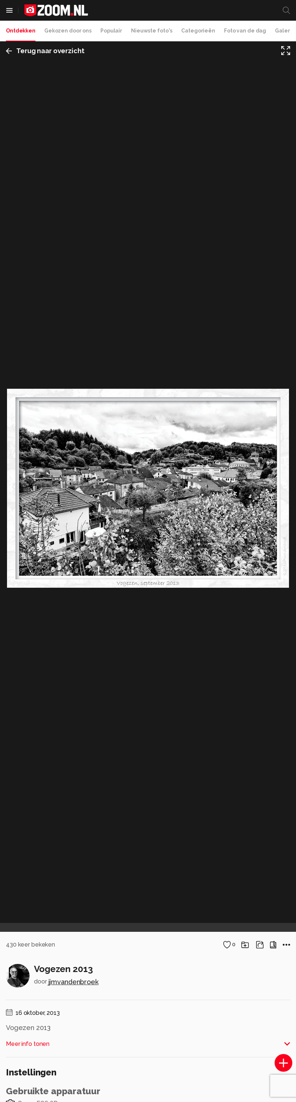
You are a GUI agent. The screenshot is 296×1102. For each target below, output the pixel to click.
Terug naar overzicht (45, 51)
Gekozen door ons (68, 31)
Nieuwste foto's (151, 31)
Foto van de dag (245, 31)
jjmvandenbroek (73, 982)
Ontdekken (20, 31)
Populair (111, 31)
